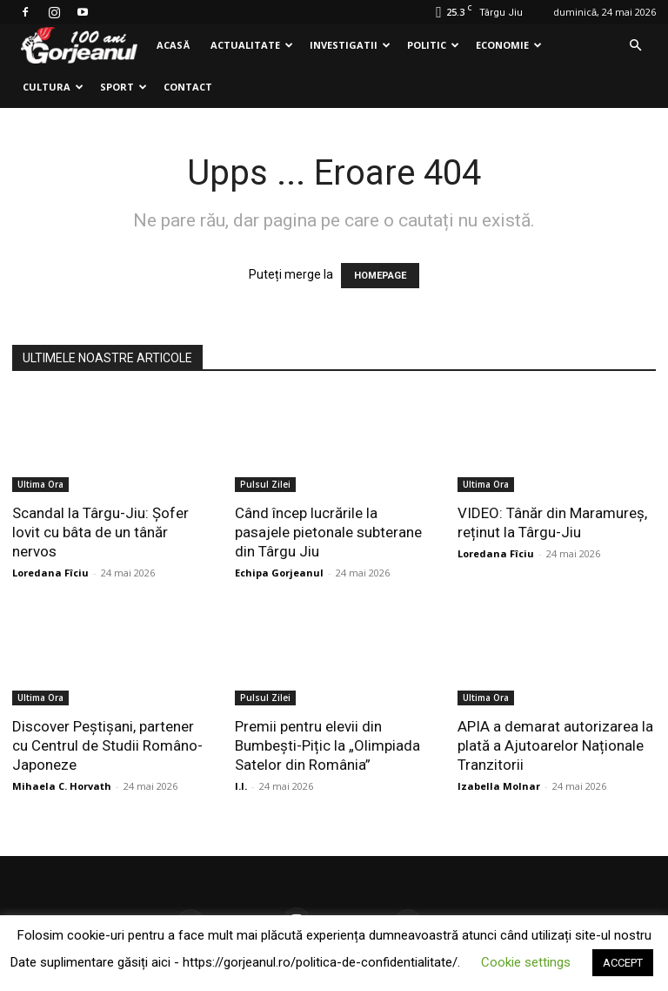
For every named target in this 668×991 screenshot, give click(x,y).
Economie (509, 44)
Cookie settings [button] (526, 962)
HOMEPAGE (380, 275)
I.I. (241, 785)
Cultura (53, 86)
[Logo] (79, 45)
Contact (188, 86)
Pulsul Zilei (265, 484)
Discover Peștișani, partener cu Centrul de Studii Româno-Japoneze (107, 745)
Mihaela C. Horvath (61, 785)
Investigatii (350, 44)
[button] (635, 45)
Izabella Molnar (499, 785)
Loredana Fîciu (50, 572)
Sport (123, 86)
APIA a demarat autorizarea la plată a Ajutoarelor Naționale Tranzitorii (555, 745)
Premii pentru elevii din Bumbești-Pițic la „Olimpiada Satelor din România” (327, 745)
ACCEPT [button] (623, 962)
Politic (433, 44)
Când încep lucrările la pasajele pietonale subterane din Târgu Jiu (328, 532)
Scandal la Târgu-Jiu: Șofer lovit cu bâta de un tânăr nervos (100, 532)
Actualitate (251, 44)
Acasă (173, 44)
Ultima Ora (40, 484)
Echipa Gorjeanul (279, 572)
